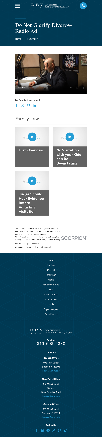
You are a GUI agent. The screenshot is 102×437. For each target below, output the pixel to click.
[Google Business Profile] (42, 430)
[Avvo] (53, 430)
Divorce (51, 269)
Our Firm (51, 265)
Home (51, 260)
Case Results (51, 314)
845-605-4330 (51, 343)
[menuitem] (19, 247)
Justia (51, 304)
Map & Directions (51, 370)
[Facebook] (36, 430)
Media (51, 279)
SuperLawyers (51, 309)
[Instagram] (59, 430)
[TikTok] (65, 430)
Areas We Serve (51, 284)
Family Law (51, 274)
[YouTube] (48, 430)
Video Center (51, 294)
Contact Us (51, 299)
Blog (51, 289)
